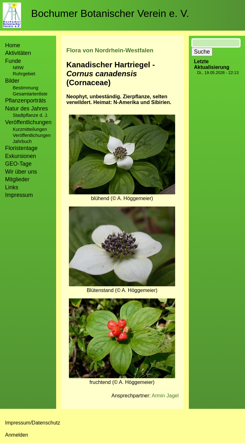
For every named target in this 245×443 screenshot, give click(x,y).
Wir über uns (21, 172)
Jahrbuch (22, 141)
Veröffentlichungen (32, 135)
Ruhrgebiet (24, 73)
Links (11, 187)
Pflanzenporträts (25, 100)
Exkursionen (20, 156)
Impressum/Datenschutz (32, 422)
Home (12, 45)
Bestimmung (25, 87)
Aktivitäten (18, 53)
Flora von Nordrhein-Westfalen (109, 50)
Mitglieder (17, 179)
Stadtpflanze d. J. (30, 115)
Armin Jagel (165, 395)
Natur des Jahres (26, 108)
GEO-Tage (18, 164)
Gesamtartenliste (30, 93)
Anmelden (16, 435)
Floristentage (21, 148)
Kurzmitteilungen (30, 129)
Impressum (19, 195)
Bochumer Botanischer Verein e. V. (110, 13)
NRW (18, 67)
